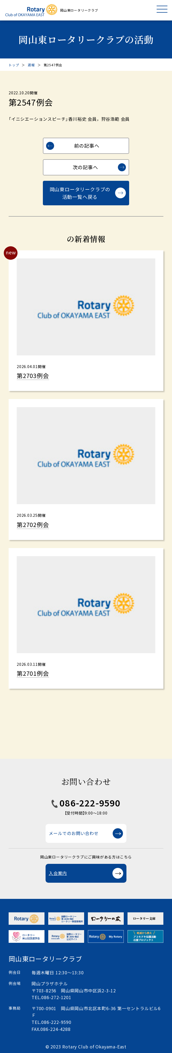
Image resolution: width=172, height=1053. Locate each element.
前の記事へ (86, 145)
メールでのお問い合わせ (74, 833)
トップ (14, 65)
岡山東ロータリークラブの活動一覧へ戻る (80, 193)
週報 (31, 65)
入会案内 (58, 873)
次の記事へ (85, 167)
